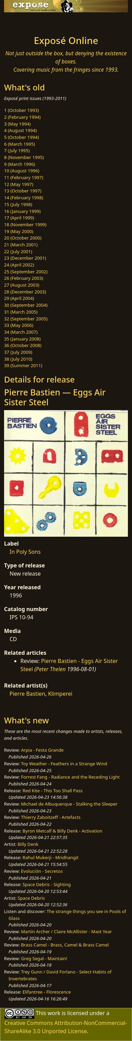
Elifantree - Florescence (46, 992)
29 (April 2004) (19, 298)
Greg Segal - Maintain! (44, 958)
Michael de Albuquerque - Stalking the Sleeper (69, 804)
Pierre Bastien (27, 693)
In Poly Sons (25, 551)
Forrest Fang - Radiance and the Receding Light (70, 777)
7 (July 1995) (17, 150)
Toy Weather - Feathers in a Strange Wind (64, 764)
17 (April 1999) (19, 218)
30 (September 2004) (26, 305)
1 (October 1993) (21, 110)
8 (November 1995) (24, 157)
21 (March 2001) (20, 245)
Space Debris (31, 898)
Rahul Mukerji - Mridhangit (50, 857)
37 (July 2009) (18, 352)
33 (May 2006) (18, 325)
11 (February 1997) (23, 177)
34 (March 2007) (20, 332)
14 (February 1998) (23, 197)
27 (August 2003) (21, 285)
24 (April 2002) (19, 265)
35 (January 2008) (22, 339)
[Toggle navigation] (21, 22)
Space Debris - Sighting (46, 884)
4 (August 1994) (20, 130)
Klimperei (60, 693)
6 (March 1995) (19, 144)
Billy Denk (28, 844)
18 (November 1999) (25, 224)
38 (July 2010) (18, 359)
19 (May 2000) (18, 231)
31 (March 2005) (20, 312)
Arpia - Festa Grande (42, 750)
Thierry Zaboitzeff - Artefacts (51, 817)
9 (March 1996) (19, 164)
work (54, 1012)
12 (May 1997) (18, 184)
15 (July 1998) (18, 204)
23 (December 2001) (25, 258)
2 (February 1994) (22, 117)
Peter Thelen (51, 669)
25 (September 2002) (26, 272)
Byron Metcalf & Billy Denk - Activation (62, 831)
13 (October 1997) (23, 191)
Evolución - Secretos (42, 871)
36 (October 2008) (23, 345)
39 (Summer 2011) (23, 365)
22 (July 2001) (18, 251)
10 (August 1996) (21, 171)
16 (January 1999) (22, 211)
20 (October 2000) (23, 238)
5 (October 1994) (21, 137)
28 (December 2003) (25, 292)
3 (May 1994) (17, 124)
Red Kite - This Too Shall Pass (52, 790)
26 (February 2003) (23, 278)
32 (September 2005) (26, 319)
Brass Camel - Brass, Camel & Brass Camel (65, 945)
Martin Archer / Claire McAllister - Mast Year (66, 931)
